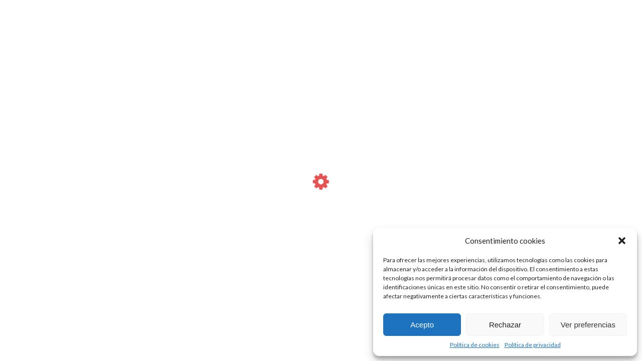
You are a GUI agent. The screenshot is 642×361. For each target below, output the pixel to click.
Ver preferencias (588, 324)
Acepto (422, 324)
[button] (622, 241)
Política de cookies (475, 344)
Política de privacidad (533, 344)
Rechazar (505, 324)
